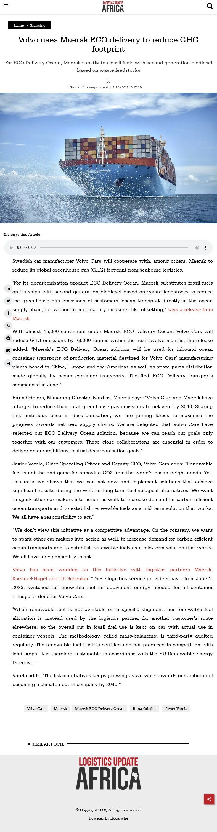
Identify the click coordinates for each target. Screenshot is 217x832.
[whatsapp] (8, 326)
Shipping (38, 25)
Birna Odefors (145, 708)
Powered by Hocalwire (108, 818)
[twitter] (8, 301)
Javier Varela (176, 708)
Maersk (60, 708)
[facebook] (8, 313)
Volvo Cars (36, 708)
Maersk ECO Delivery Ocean (100, 708)
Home (19, 25)
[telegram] (8, 338)
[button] (108, 81)
